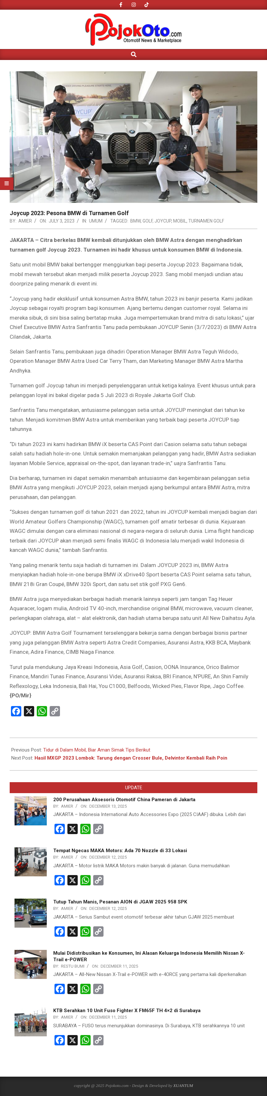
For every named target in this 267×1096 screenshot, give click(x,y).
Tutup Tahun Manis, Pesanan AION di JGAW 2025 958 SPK (120, 902)
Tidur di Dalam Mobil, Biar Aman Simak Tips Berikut (96, 750)
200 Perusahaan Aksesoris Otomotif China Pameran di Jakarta (124, 799)
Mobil (179, 221)
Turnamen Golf (206, 221)
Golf (148, 221)
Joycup (162, 221)
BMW (135, 221)
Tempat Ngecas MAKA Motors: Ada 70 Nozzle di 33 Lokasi (120, 850)
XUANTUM (183, 1085)
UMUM (96, 221)
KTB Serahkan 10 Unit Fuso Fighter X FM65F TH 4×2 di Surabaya (127, 1010)
